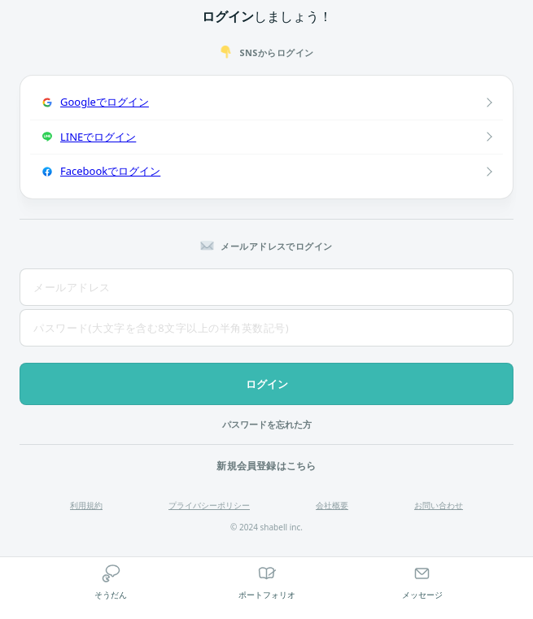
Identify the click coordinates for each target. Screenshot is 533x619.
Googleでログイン (104, 101)
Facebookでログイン (110, 170)
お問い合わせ (438, 505)
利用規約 (86, 505)
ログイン (267, 384)
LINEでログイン (98, 136)
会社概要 (332, 505)
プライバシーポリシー (209, 505)
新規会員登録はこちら (266, 466)
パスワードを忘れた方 (267, 424)
